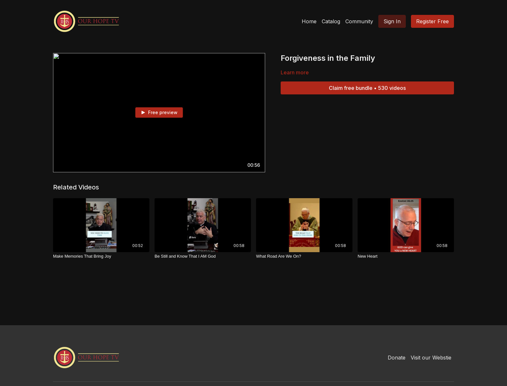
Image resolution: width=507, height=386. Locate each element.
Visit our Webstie (431, 357)
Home (309, 21)
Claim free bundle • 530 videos (367, 88)
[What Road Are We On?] (304, 256)
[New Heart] (406, 256)
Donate (396, 357)
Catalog (331, 21)
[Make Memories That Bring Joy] (101, 256)
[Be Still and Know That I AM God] (203, 256)
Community (359, 21)
